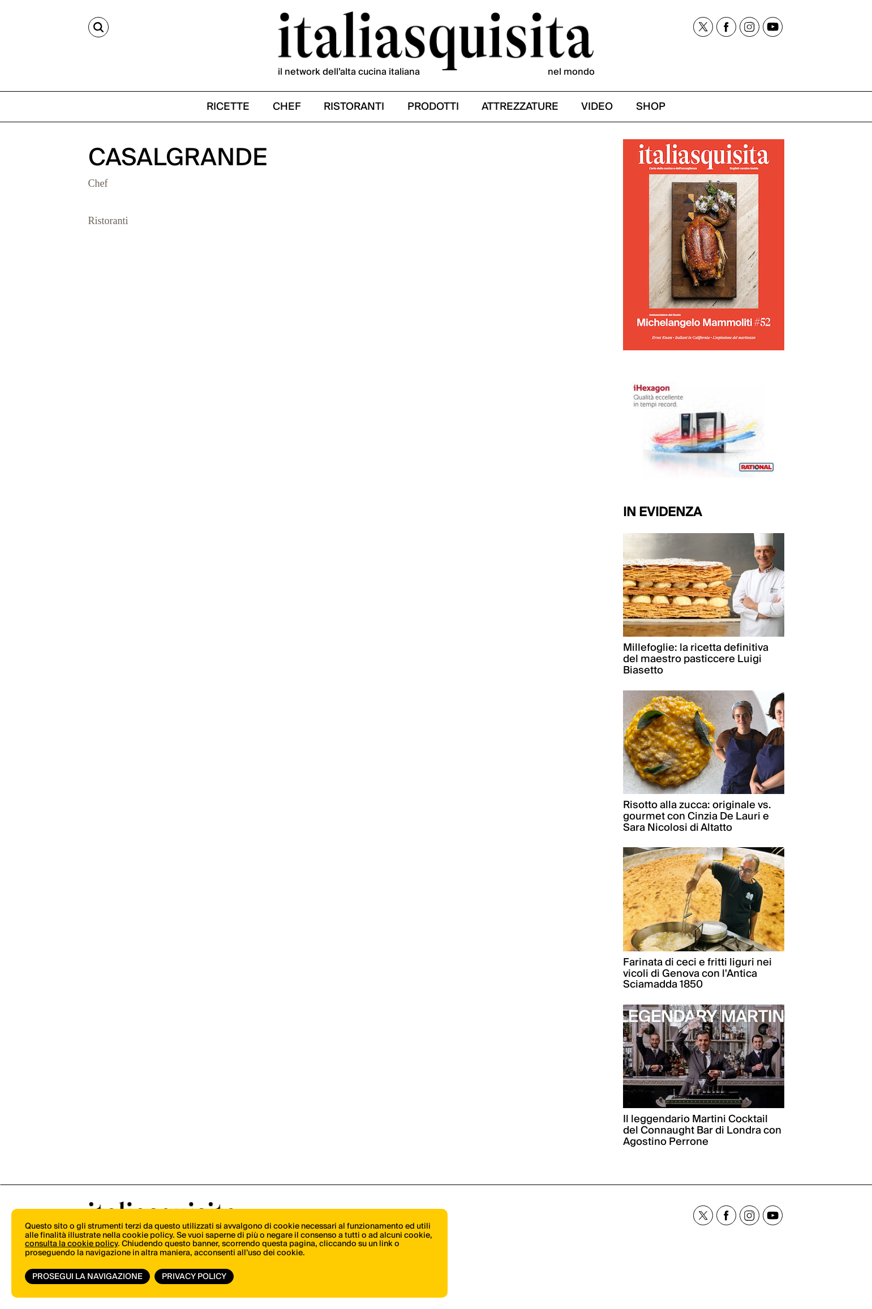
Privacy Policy (194, 1277)
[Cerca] (98, 27)
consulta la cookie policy (71, 1244)
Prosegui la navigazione (87, 1277)
